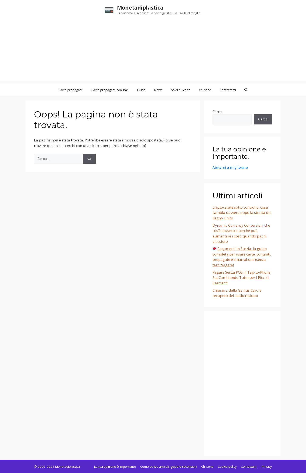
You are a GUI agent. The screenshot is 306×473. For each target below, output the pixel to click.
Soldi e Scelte (180, 90)
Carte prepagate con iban (110, 90)
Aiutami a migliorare (230, 167)
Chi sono (205, 90)
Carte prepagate (70, 90)
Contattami (228, 90)
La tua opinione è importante (115, 466)
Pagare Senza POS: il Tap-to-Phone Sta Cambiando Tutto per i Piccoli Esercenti (241, 277)
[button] (246, 89)
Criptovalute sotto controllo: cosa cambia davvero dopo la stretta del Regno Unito (241, 212)
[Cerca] (89, 159)
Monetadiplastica (140, 7)
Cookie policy (227, 466)
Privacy (266, 466)
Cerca (217, 111)
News (158, 90)
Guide (141, 90)
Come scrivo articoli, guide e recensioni (168, 466)
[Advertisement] (153, 51)
